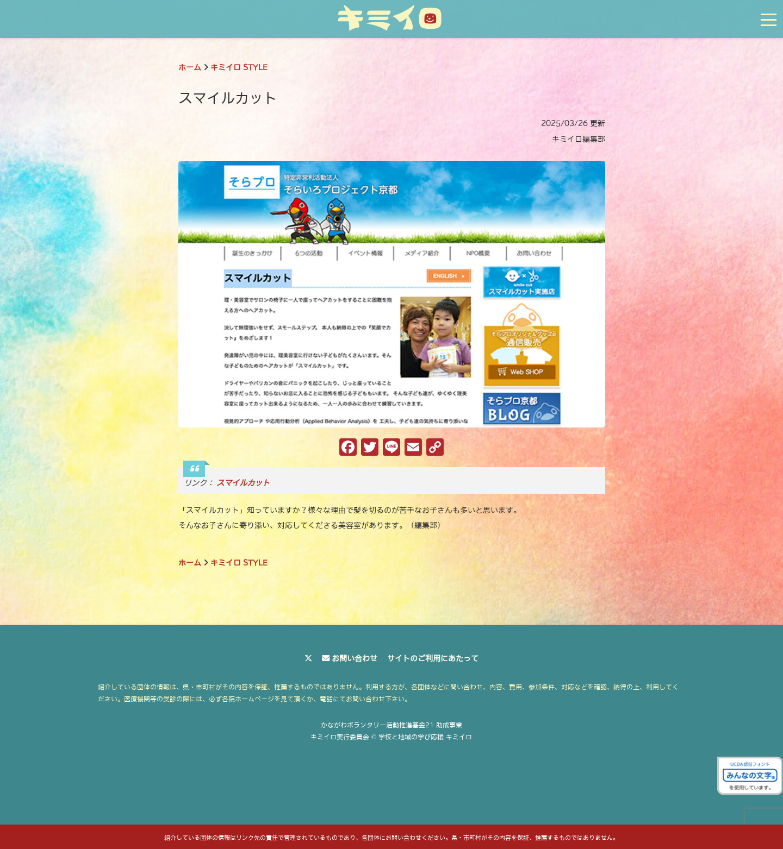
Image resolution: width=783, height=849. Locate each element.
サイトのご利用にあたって (432, 658)
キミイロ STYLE (239, 67)
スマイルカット (243, 483)
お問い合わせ (354, 658)
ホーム (189, 67)
